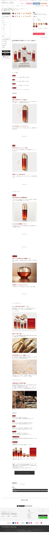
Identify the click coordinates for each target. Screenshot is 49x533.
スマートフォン (20, 507)
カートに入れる (39, 33)
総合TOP (22, 3)
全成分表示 (14, 490)
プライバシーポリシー (31, 513)
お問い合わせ (42, 511)
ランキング (6, 13)
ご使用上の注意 (15, 492)
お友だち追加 (42, 518)
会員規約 (29, 512)
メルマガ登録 (42, 516)
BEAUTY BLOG (6, 51)
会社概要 (29, 516)
